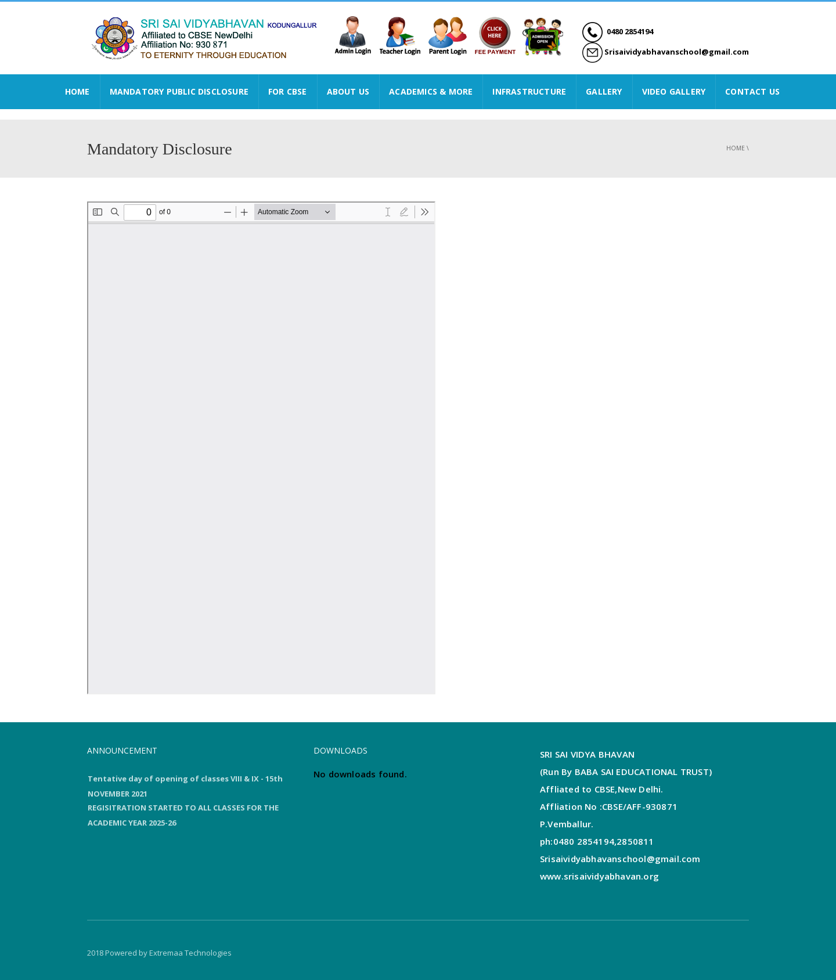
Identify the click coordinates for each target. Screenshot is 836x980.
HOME (77, 91)
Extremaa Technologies (190, 952)
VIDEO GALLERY (674, 91)
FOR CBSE (287, 91)
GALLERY (604, 91)
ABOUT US (348, 91)
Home (735, 148)
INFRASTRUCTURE (529, 91)
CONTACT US (752, 91)
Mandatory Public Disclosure (179, 91)
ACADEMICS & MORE (431, 91)
